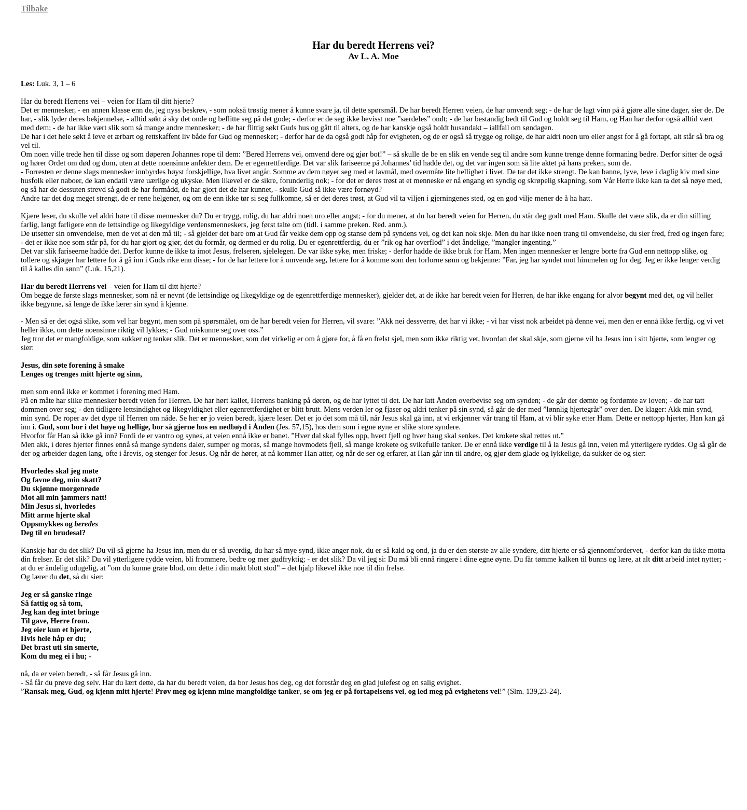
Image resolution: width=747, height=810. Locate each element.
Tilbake (34, 8)
